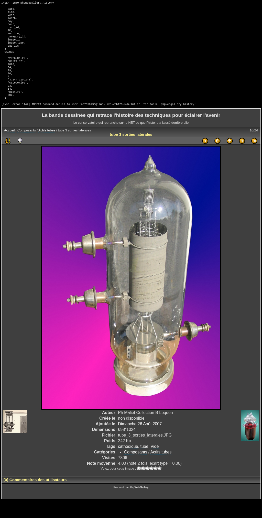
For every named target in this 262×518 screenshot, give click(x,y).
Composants (26, 148)
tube (144, 464)
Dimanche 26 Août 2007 (140, 441)
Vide (155, 464)
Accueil (9, 148)
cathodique (128, 464)
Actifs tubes (46, 148)
